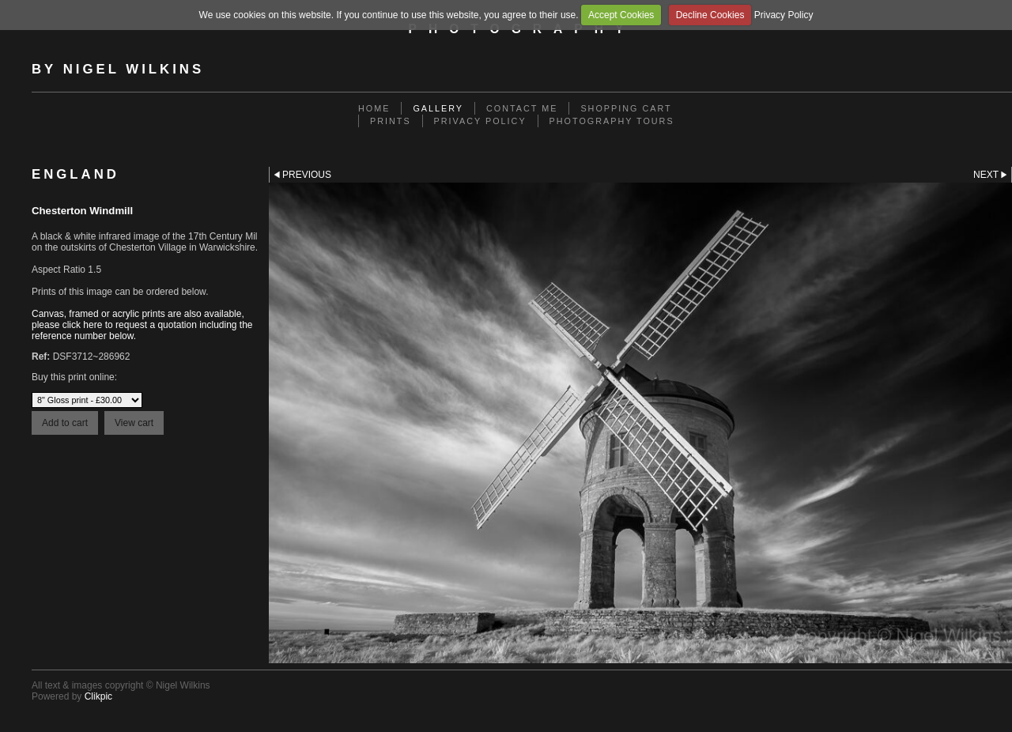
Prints (390, 121)
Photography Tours (611, 121)
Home (374, 108)
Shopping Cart (625, 108)
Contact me (521, 108)
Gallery (438, 108)
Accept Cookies (621, 15)
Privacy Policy (784, 15)
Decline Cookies (710, 15)
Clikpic (98, 696)
